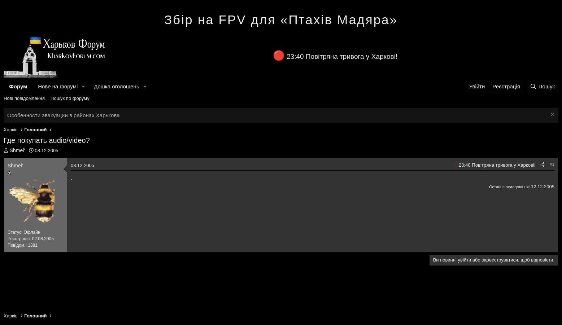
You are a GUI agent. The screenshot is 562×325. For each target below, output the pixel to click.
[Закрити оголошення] (552, 115)
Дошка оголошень (116, 86)
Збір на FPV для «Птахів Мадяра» (281, 20)
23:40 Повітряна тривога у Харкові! (342, 56)
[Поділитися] (542, 165)
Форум (18, 86)
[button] (83, 86)
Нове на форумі (58, 86)
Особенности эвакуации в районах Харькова (63, 115)
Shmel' (17, 150)
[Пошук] (542, 86)
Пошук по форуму (70, 98)
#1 (552, 164)
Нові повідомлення (24, 98)
